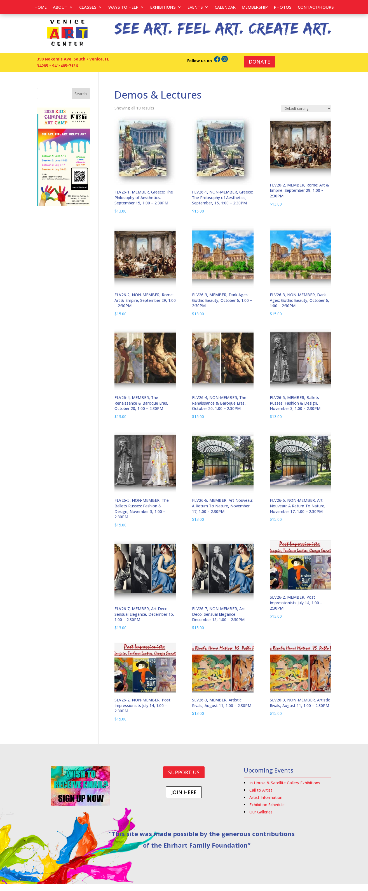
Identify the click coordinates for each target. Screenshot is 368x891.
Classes (88, 7)
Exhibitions (163, 7)
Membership (255, 7)
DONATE (259, 61)
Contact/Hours (316, 7)
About (60, 7)
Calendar (225, 7)
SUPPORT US (184, 772)
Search (80, 93)
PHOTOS (283, 7)
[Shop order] (306, 108)
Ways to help (123, 7)
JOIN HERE (183, 792)
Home (40, 7)
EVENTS (195, 7)
